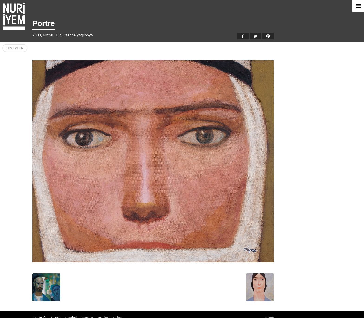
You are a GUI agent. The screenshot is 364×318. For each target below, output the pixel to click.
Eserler (15, 48)
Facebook (243, 36)
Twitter (255, 36)
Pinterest (268, 36)
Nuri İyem (14, 16)
